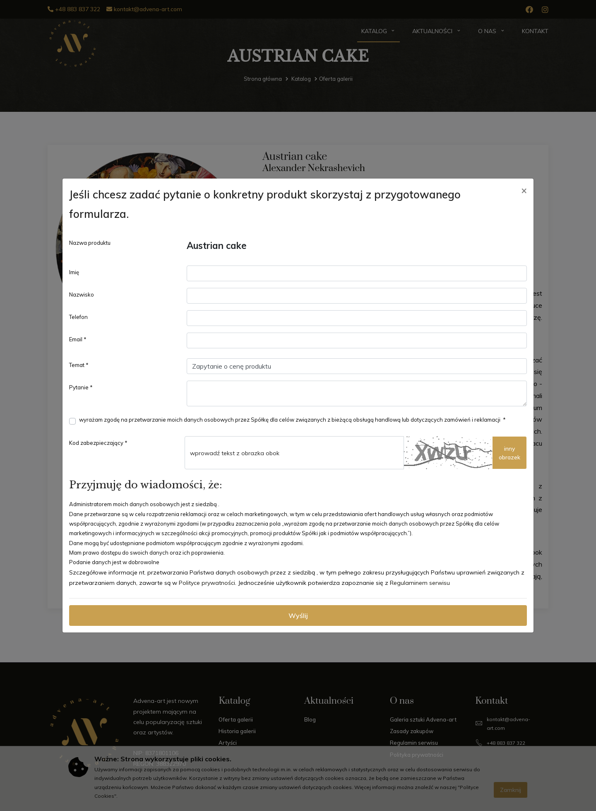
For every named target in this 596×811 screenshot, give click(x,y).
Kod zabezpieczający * (98, 442)
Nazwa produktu (90, 242)
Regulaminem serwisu (420, 583)
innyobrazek (509, 453)
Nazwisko (81, 294)
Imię (74, 272)
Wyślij (298, 615)
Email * (78, 339)
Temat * (79, 365)
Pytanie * (81, 387)
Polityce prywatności (207, 583)
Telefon (78, 317)
